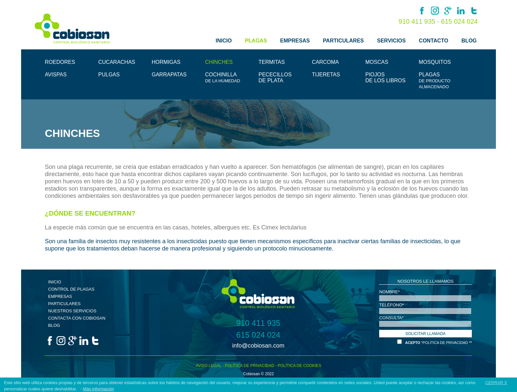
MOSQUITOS (435, 62)
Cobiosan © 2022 (258, 374)
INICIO (224, 40)
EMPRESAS (295, 40)
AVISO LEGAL (208, 365)
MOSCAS (376, 62)
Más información (98, 388)
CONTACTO (433, 40)
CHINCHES (219, 62)
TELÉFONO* (391, 304)
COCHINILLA (222, 77)
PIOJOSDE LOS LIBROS (385, 77)
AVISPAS (56, 74)
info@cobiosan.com (258, 345)
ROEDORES (60, 62)
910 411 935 (258, 323)
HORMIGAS (166, 62)
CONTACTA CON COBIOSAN (77, 318)
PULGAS (109, 74)
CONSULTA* (391, 317)
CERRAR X (496, 382)
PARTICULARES (343, 40)
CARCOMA (325, 62)
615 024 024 (459, 21)
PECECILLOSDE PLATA (274, 77)
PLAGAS (256, 40)
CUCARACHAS (116, 62)
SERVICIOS (391, 40)
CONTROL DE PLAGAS (71, 289)
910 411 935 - (420, 21)
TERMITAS (271, 62)
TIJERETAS (326, 74)
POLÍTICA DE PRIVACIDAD (249, 365)
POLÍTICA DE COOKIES (299, 365)
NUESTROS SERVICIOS (72, 310)
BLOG (469, 40)
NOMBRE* (389, 291)
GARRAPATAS (169, 74)
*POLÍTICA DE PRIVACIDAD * (445, 343)
